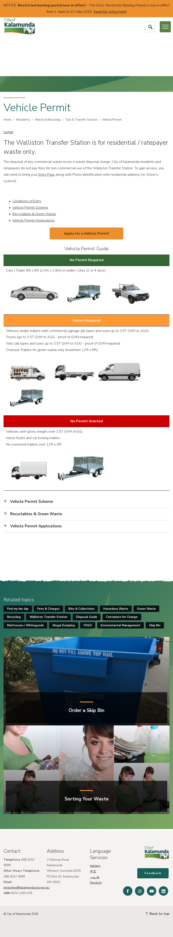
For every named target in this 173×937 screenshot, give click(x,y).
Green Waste (146, 609)
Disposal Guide (86, 617)
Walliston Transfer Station (48, 617)
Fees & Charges (48, 609)
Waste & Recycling (47, 120)
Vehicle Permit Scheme (30, 207)
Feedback (153, 874)
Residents (23, 120)
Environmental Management (120, 625)
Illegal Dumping (64, 625)
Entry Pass (46, 174)
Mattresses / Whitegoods (25, 625)
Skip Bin (154, 625)
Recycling (14, 617)
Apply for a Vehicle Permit (86, 233)
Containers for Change (122, 617)
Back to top (157, 913)
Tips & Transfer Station (81, 120)
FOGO (88, 625)
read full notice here (110, 11)
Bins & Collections (81, 609)
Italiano (95, 865)
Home (8, 120)
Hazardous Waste (115, 609)
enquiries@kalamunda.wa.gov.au (26, 886)
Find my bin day (17, 609)
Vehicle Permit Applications (33, 220)
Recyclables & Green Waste (34, 214)
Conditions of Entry (26, 201)
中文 (93, 870)
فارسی (94, 876)
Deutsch (96, 881)
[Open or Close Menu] (165, 27)
